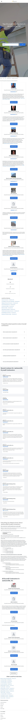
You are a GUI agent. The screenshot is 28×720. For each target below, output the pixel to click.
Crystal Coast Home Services (14, 588)
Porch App (2, 708)
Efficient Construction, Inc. (13, 111)
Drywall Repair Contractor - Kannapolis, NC (6, 696)
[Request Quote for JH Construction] (14, 628)
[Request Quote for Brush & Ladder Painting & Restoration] (14, 184)
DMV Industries (14, 193)
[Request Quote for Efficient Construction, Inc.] (14, 124)
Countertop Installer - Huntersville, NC (6, 681)
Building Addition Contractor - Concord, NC (7, 685)
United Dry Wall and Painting (13, 246)
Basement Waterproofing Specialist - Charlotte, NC (8, 678)
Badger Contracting (14, 133)
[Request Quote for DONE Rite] (14, 237)
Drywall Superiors (13, 267)
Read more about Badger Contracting (10, 143)
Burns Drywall (14, 664)
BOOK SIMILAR (13, 673)
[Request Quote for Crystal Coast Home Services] (14, 593)
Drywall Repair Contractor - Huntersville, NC (7, 689)
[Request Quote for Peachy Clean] (14, 102)
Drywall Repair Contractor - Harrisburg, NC (6, 695)
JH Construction (14, 621)
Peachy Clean (14, 88)
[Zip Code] (10, 44)
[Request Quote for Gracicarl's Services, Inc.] (14, 169)
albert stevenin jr (14, 602)
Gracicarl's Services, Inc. (14, 155)
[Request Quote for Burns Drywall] (14, 669)
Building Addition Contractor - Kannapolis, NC (7, 688)
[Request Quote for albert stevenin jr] (14, 612)
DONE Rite (14, 226)
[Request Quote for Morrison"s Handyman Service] (14, 655)
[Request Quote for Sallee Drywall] (14, 217)
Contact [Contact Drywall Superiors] (14, 273)
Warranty (2, 703)
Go (22, 44)
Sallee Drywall (14, 207)
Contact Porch (3, 718)
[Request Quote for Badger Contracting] (14, 146)
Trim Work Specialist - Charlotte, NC (5, 682)
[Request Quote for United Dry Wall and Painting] (14, 258)
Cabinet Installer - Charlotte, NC (5, 692)
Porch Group (2, 713)
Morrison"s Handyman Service (14, 651)
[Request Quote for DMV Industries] (14, 198)
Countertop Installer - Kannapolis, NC (6, 693)
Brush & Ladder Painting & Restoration (13, 178)
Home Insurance (3, 702)
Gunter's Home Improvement (14, 637)
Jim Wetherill (5, 533)
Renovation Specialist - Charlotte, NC (6, 684)
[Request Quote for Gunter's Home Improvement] (14, 642)
